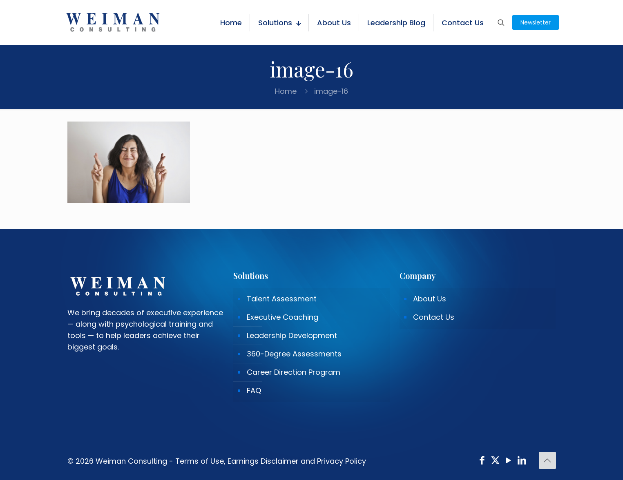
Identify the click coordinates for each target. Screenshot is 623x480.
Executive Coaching (282, 317)
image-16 (331, 91)
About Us (429, 299)
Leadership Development (292, 335)
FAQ (254, 390)
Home (286, 91)
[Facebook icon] (482, 461)
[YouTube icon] (509, 461)
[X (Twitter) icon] (495, 461)
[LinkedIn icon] (522, 461)
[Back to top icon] (547, 460)
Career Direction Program (293, 372)
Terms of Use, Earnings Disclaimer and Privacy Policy (270, 461)
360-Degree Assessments (294, 354)
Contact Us (433, 317)
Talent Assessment (282, 299)
